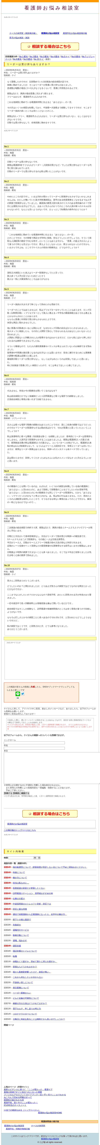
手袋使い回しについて (23, 982)
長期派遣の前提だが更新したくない (29, 888)
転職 (15, 956)
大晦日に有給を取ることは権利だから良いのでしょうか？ (39, 1019)
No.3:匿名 (44, 57)
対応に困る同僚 (20, 909)
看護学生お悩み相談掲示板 (75, 33)
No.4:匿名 (54, 57)
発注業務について (21, 988)
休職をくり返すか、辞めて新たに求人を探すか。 (35, 961)
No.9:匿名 (27, 59)
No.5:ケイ (65, 57)
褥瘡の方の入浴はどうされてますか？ (30, 1003)
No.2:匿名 (34, 57)
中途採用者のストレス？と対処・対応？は (32, 904)
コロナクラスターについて (25, 1014)
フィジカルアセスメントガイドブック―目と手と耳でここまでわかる (35, 1095)
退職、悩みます (20, 941)
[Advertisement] (49, 24)
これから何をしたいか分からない (28, 977)
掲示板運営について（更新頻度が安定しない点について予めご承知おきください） (50, 867)
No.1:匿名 (23, 57)
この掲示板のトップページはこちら (20, 830)
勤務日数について (21, 935)
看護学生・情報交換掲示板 (18, 1129)
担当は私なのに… (21, 883)
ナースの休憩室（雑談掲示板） (23, 33)
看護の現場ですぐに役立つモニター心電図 (23, 1092)
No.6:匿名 (75, 57)
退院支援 (17, 946)
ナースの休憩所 (38, 1126)
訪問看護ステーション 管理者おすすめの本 (33, 893)
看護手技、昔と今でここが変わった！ (21, 1103)
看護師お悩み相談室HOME (50, 1113)
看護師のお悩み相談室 (17, 824)
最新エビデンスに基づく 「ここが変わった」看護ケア (28, 1089)
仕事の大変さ (19, 899)
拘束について (19, 872)
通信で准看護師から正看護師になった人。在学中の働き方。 (40, 914)
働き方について (20, 878)
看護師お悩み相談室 (52, 7)
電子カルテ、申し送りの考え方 (27, 1009)
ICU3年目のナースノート (15, 1105)
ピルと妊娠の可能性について (26, 998)
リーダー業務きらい (22, 993)
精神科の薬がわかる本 (14, 1100)
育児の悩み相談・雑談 (19, 38)
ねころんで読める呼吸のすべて (18, 1097)
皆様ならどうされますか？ (25, 967)
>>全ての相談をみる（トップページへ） (22, 1110)
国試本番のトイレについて (25, 951)
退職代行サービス (21, 930)
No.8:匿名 (17, 59)
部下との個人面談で (22, 920)
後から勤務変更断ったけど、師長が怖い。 (32, 972)
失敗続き (17, 925)
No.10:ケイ (39, 59)
